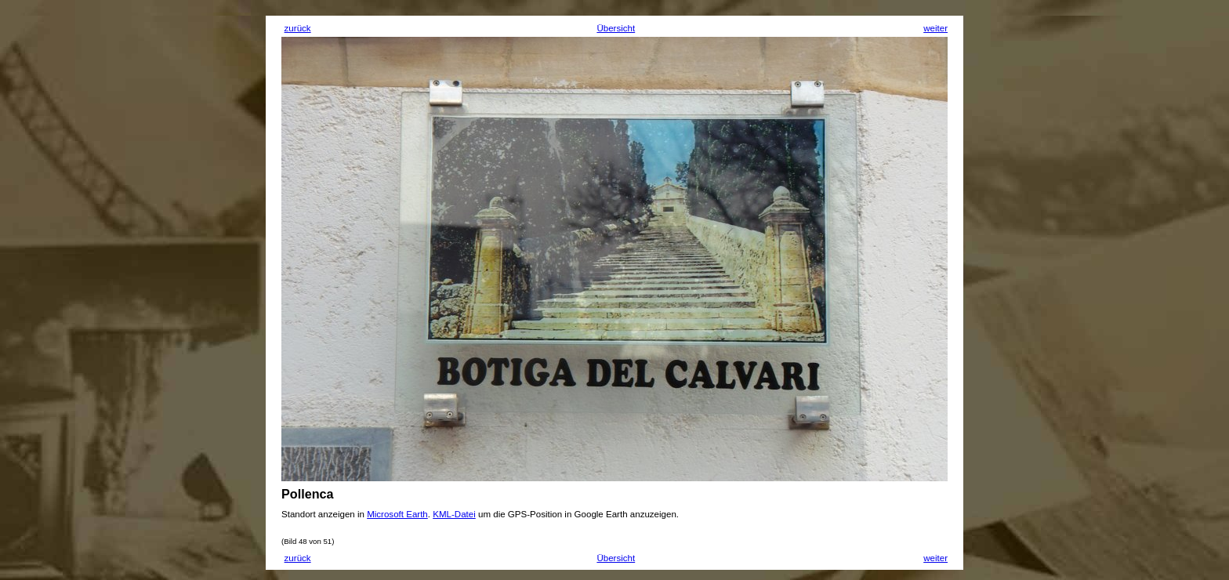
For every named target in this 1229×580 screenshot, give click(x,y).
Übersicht (615, 28)
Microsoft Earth (397, 514)
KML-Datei (454, 514)
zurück (298, 28)
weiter (935, 28)
